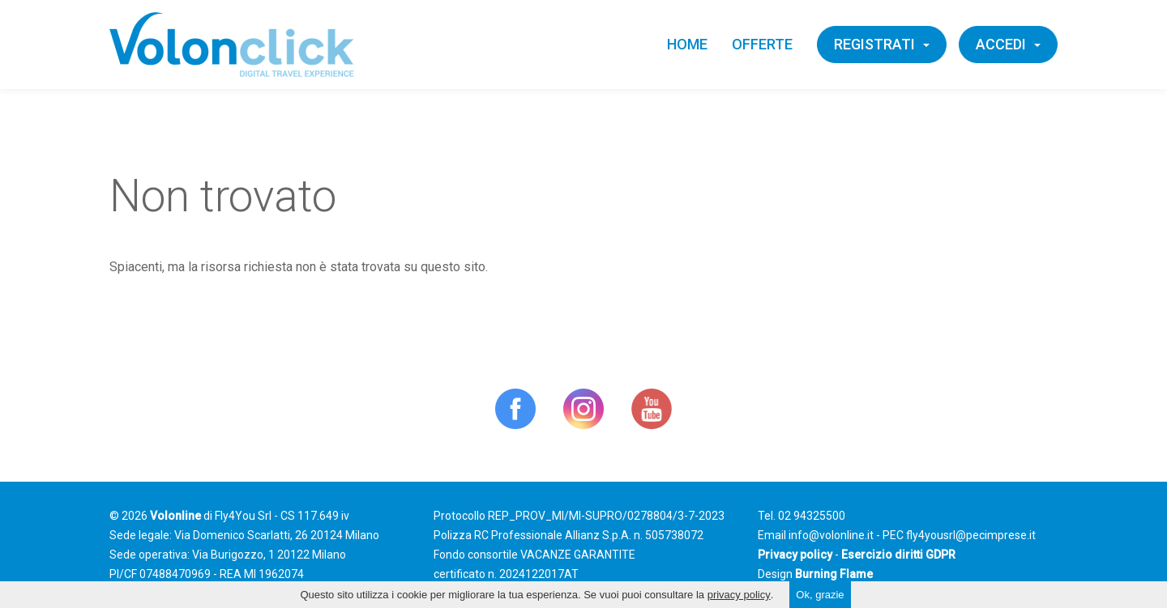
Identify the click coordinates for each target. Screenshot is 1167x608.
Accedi (1008, 44)
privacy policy (739, 595)
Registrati (882, 44)
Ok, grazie (820, 595)
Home (687, 44)
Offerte (762, 44)
